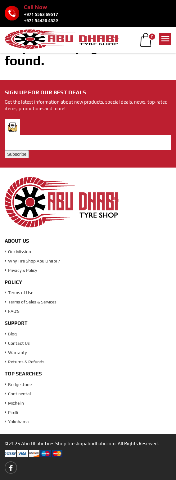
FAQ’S (12, 311)
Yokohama (17, 421)
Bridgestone (18, 384)
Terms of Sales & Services (30, 301)
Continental (18, 393)
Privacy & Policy (21, 270)
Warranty (16, 352)
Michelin (14, 403)
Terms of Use (19, 292)
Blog (11, 333)
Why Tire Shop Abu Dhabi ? (32, 260)
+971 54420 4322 (41, 20)
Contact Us (17, 343)
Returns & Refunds (24, 361)
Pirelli (11, 412)
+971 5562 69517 (41, 14)
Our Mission (18, 251)
